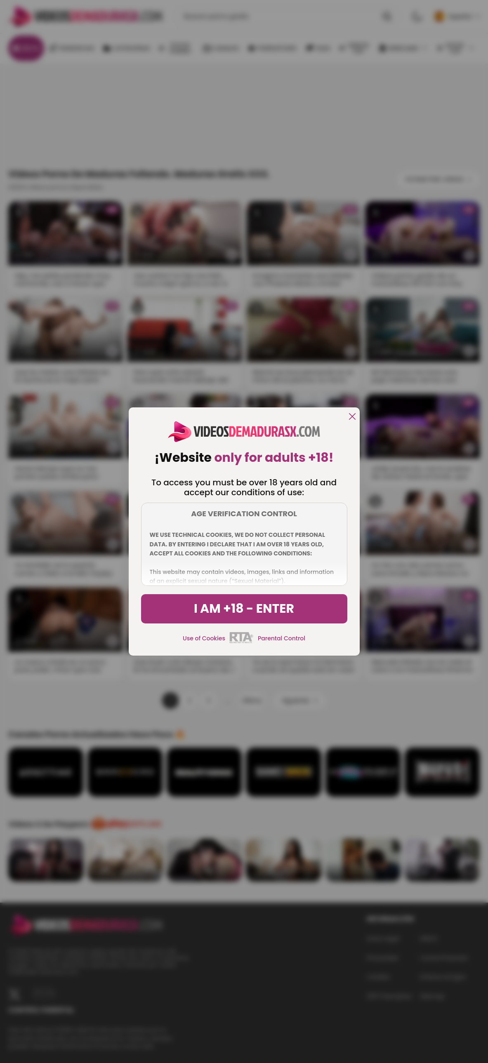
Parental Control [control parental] (281, 638)
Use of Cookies (204, 638)
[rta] (241, 642)
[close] (352, 417)
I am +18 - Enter (244, 608)
